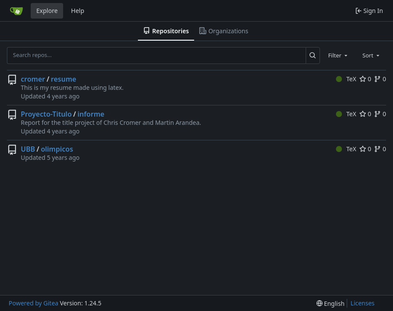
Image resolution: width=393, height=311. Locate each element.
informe (90, 114)
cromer (33, 79)
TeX (346, 79)
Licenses (363, 303)
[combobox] (338, 55)
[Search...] (313, 55)
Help (77, 10)
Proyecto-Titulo (46, 114)
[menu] (330, 303)
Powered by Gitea (33, 303)
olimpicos (57, 149)
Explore (47, 10)
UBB (28, 149)
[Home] (16, 11)
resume (64, 79)
